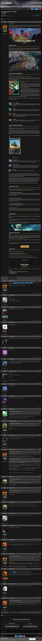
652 (5, 432)
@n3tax (14, 572)
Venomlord (35, 275)
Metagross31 (34, 293)
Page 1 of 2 (9, 615)
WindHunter (4, 525)
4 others (39, 305)
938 (5, 292)
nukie (33, 305)
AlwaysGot (4, 336)
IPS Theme (2, 635)
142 (5, 368)
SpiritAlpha (32, 582)
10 (5, 380)
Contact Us (2, 636)
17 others (39, 275)
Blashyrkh (36, 305)
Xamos (36, 293)
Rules (11, 6)
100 (5, 446)
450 (5, 304)
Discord (19, 6)
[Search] (33, 3)
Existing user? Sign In (33, 6)
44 (5, 393)
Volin (32, 275)
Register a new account (12, 626)
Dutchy (5, 513)
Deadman (32, 305)
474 (5, 333)
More (23, 6)
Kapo (33, 275)
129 (5, 511)
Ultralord (5, 322)
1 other (39, 320)
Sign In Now (30, 626)
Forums (3, 6)
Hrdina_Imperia (5, 539)
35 (5, 595)
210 (5, 405)
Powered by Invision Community (37, 636)
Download (7, 6)
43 (5, 319)
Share (33, 15)
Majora (11, 277)
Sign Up (38, 6)
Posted (11, 307)
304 (5, 609)
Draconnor (4, 476)
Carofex (5, 435)
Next (4, 615)
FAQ (15, 6)
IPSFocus (5, 635)
